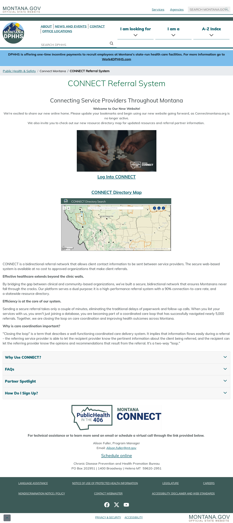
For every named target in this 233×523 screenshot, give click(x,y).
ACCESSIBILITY (134, 517)
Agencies (177, 9)
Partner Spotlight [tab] (20, 381)
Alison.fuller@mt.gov (121, 448)
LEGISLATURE (170, 483)
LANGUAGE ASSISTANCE (33, 483)
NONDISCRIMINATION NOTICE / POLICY (41, 493)
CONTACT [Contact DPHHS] (97, 26)
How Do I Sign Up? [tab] (21, 393)
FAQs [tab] (9, 369)
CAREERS (209, 483)
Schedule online (116, 455)
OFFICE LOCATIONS (57, 31)
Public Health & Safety (19, 71)
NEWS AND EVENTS (71, 26)
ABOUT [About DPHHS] (46, 26)
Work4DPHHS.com (116, 59)
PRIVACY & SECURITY (108, 517)
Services (158, 9)
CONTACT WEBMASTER (108, 493)
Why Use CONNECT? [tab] (23, 357)
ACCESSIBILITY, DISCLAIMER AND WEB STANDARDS (183, 493)
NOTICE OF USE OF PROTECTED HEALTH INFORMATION (105, 483)
